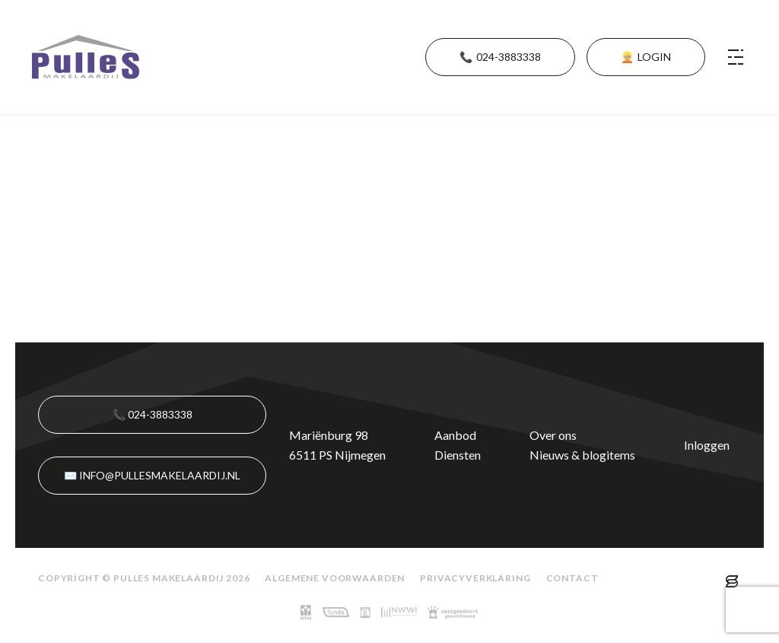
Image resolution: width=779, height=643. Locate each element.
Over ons (553, 435)
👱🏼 (646, 57)
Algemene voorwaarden (335, 578)
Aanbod (455, 435)
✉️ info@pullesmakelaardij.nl (152, 475)
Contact (572, 578)
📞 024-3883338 (152, 414)
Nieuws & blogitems (582, 454)
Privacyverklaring (475, 578)
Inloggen (707, 445)
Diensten (457, 454)
